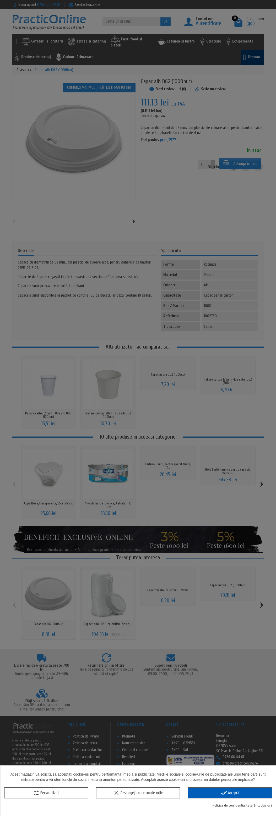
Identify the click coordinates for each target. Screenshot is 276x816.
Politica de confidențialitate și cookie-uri (242, 805)
